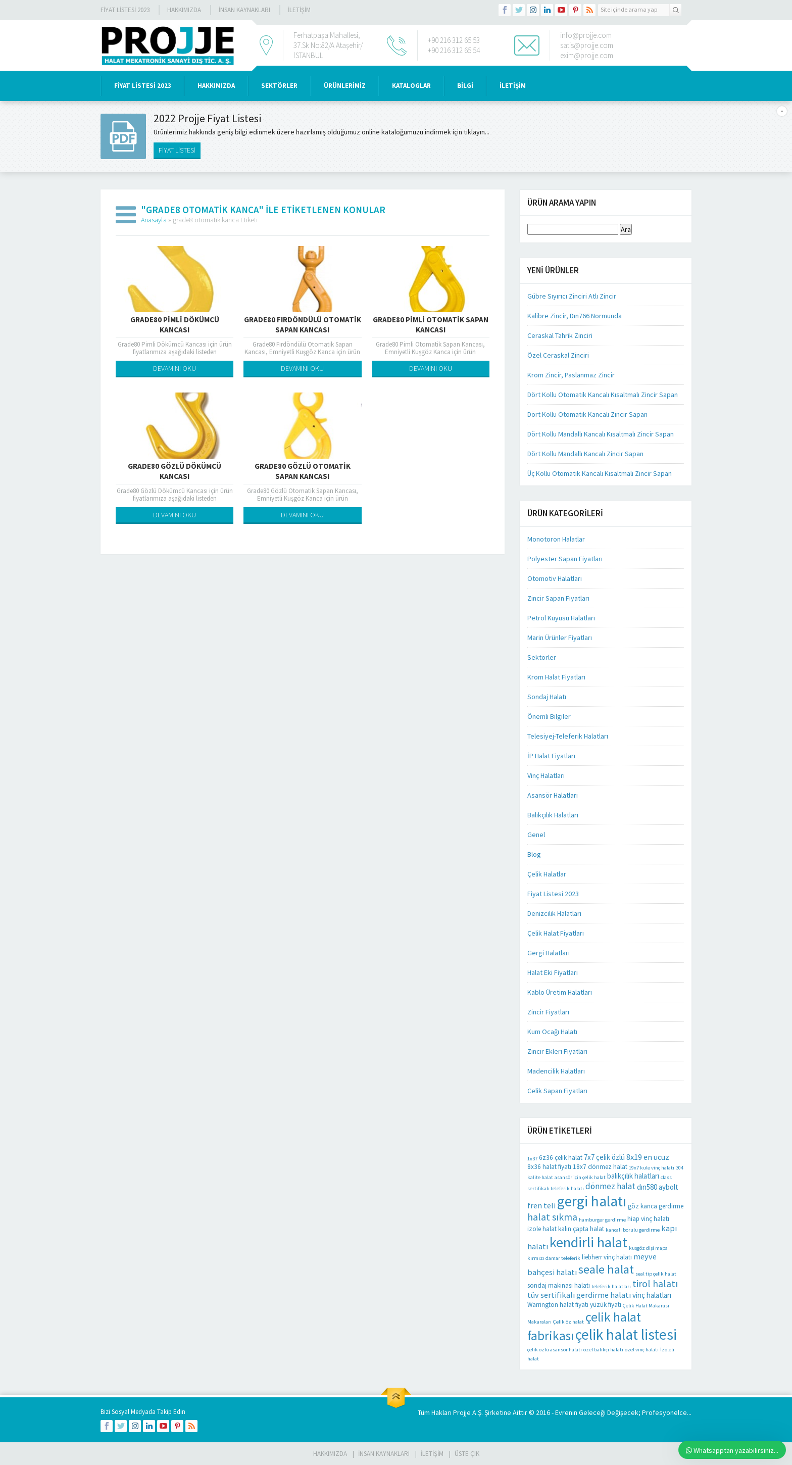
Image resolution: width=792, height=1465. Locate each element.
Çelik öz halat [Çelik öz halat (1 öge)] (568, 1321)
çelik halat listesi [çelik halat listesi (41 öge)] (626, 1334)
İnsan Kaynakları (244, 10)
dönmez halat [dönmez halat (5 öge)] (610, 1186)
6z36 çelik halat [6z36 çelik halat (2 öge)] (560, 1157)
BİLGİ (465, 85)
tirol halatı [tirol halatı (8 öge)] (655, 1283)
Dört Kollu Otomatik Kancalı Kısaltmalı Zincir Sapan (602, 394)
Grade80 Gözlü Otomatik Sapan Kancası (303, 471)
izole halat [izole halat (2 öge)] (542, 1229)
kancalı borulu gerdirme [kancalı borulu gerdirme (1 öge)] (633, 1230)
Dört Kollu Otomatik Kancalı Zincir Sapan (587, 414)
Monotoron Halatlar (556, 539)
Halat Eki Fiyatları (552, 972)
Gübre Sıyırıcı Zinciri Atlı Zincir (571, 296)
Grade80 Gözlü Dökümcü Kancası (174, 471)
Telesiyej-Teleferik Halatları (567, 736)
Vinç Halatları (546, 775)
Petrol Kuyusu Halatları (561, 617)
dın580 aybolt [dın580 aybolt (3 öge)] (657, 1187)
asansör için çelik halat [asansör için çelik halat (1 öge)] (580, 1177)
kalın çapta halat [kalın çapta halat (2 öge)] (581, 1229)
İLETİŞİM (299, 10)
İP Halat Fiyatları (551, 755)
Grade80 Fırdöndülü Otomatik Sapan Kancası (302, 324)
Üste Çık (467, 1453)
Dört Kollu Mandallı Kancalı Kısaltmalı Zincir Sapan (600, 433)
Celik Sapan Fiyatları (557, 1090)
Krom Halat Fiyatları (556, 676)
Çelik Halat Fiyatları (555, 933)
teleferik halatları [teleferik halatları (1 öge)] (611, 1286)
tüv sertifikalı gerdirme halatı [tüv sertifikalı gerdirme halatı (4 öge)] (579, 1295)
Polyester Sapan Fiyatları (565, 558)
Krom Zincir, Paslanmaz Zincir (571, 374)
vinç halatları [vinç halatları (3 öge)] (651, 1295)
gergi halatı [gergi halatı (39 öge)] (591, 1201)
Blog (534, 854)
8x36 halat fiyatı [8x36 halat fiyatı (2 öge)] (549, 1166)
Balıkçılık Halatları (552, 814)
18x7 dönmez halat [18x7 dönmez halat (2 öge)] (600, 1166)
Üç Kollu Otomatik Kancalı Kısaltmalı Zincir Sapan (599, 473)
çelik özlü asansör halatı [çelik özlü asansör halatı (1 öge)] (554, 1349)
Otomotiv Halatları (554, 578)
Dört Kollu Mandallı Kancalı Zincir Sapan (585, 453)
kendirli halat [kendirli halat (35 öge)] (588, 1242)
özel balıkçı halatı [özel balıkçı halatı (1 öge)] (603, 1349)
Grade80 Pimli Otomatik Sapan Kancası (430, 324)
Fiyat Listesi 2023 (125, 10)
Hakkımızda (184, 10)
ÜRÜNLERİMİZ (345, 85)
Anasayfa (154, 219)
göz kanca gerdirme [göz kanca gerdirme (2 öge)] (655, 1206)
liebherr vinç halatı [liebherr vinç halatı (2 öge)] (607, 1257)
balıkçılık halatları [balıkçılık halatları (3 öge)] (633, 1176)
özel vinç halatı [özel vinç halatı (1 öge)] (642, 1349)
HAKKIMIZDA (216, 85)
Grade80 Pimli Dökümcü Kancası (174, 324)
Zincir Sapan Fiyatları (558, 598)
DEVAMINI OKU (174, 368)
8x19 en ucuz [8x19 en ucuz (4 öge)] (647, 1157)
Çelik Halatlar (546, 873)
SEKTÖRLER (279, 85)
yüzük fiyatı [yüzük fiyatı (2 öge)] (605, 1304)
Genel (536, 834)
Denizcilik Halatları (554, 913)
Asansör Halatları (552, 795)
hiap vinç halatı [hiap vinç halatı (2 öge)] (648, 1218)
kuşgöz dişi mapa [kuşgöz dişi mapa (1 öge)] (648, 1248)
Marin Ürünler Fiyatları (559, 637)
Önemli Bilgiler (549, 716)
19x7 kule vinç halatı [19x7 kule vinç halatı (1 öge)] (651, 1167)
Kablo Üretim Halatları (559, 992)
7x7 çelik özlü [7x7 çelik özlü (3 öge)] (604, 1157)
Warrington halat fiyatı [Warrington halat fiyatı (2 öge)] (557, 1304)
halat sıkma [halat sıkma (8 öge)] (552, 1216)
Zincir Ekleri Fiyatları (557, 1051)
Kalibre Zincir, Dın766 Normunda (574, 315)
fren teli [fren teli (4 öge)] (541, 1205)
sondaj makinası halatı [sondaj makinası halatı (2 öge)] (558, 1285)
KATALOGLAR (411, 85)
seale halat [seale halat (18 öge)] (606, 1269)
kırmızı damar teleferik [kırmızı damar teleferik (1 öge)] (553, 1258)
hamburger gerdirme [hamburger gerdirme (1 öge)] (602, 1219)
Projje (462, 1412)
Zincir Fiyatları (548, 1011)
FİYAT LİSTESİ (177, 150)
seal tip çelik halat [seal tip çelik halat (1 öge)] (655, 1274)
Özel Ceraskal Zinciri (558, 355)
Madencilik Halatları (556, 1071)
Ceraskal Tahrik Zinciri (559, 335)
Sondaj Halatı (546, 696)
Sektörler (541, 657)
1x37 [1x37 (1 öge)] (532, 1158)
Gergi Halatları (548, 952)
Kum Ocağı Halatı (552, 1031)
